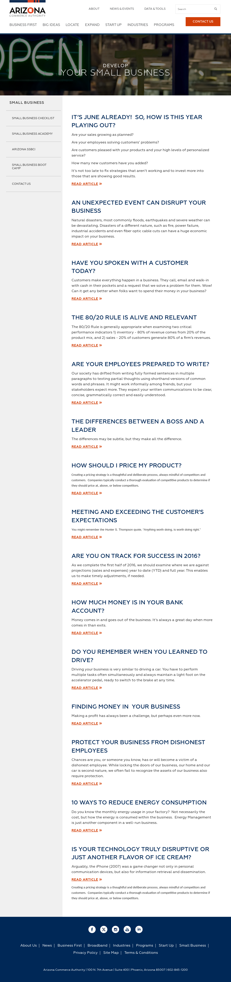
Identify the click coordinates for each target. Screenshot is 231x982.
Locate (72, 25)
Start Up (113, 25)
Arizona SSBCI (23, 149)
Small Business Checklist (33, 118)
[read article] (85, 724)
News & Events (122, 8)
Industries (137, 25)
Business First (23, 25)
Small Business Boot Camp (29, 167)
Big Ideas (51, 25)
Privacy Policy (85, 953)
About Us (28, 945)
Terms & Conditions (141, 953)
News (47, 945)
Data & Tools (155, 8)
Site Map (111, 953)
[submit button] (216, 9)
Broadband (97, 945)
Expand (92, 25)
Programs (164, 25)
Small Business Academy (32, 133)
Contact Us (203, 25)
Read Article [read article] (85, 184)
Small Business (26, 103)
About (94, 8)
